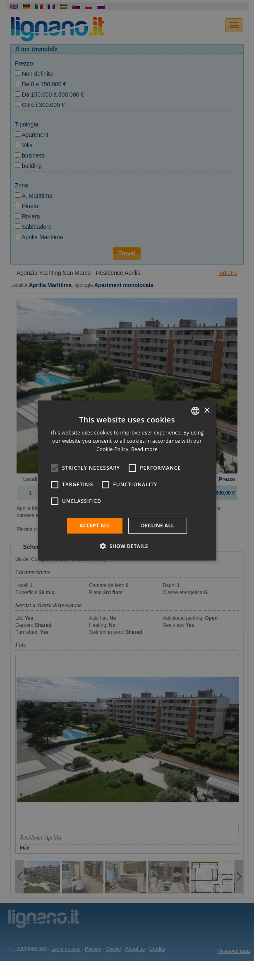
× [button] (207, 410)
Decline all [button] (157, 525)
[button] (127, 546)
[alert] (127, 480)
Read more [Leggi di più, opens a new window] (144, 449)
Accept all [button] (94, 525)
